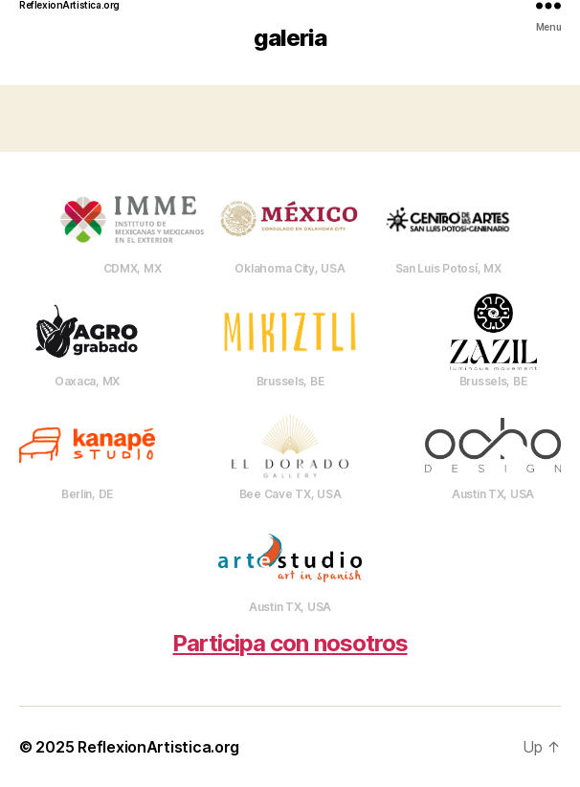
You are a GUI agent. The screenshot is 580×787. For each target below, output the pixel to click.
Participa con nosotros (289, 643)
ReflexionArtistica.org (69, 5)
